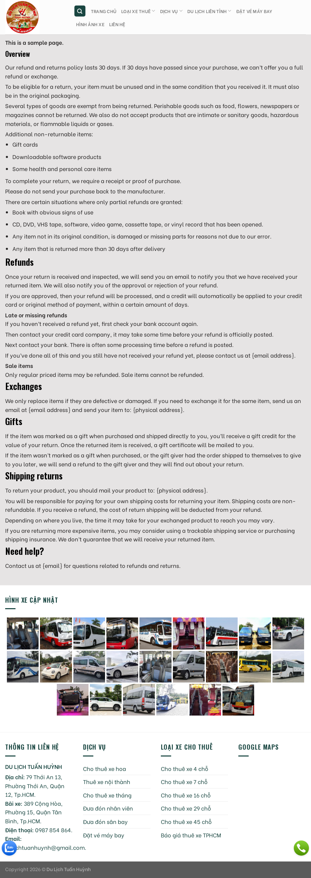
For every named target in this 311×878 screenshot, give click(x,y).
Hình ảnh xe (90, 24)
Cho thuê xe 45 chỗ (186, 821)
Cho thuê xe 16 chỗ (186, 795)
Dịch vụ (171, 11)
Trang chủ (103, 11)
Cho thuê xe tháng (107, 795)
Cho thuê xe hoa (104, 768)
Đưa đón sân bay (105, 821)
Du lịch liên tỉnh (209, 11)
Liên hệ (117, 24)
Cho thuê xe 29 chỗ (186, 808)
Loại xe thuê (138, 11)
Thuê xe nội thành (106, 781)
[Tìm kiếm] (80, 11)
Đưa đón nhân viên (108, 808)
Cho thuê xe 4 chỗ (184, 768)
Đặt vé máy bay (254, 11)
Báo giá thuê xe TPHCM (191, 835)
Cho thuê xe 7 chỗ (184, 781)
